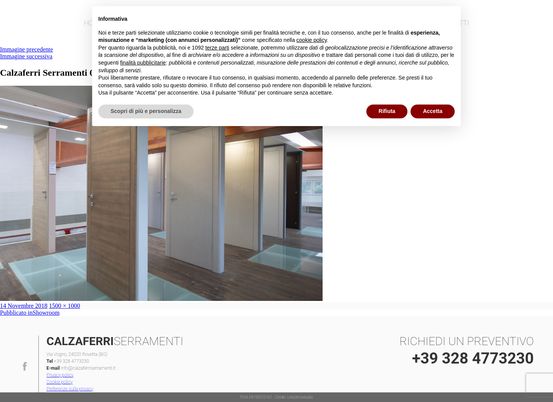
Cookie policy (59, 382)
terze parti (217, 48)
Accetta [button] (432, 111)
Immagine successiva (26, 56)
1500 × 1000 (64, 305)
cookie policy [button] (311, 40)
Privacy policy (59, 375)
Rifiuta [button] (387, 111)
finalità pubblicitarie (143, 63)
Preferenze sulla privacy (69, 389)
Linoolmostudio (300, 397)
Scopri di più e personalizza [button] (146, 111)
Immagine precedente (26, 49)
